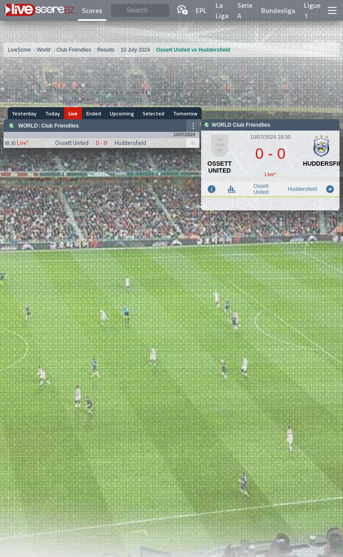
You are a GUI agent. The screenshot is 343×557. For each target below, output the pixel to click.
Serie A (244, 10)
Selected (153, 113)
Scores (92, 10)
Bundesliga (278, 10)
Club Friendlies (60, 126)
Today (52, 113)
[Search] (140, 10)
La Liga (222, 10)
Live (73, 113)
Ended (93, 113)
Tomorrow (185, 113)
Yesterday (24, 113)
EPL (201, 10)
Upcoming (122, 113)
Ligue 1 (312, 10)
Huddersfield (302, 189)
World (28, 126)
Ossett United (261, 189)
